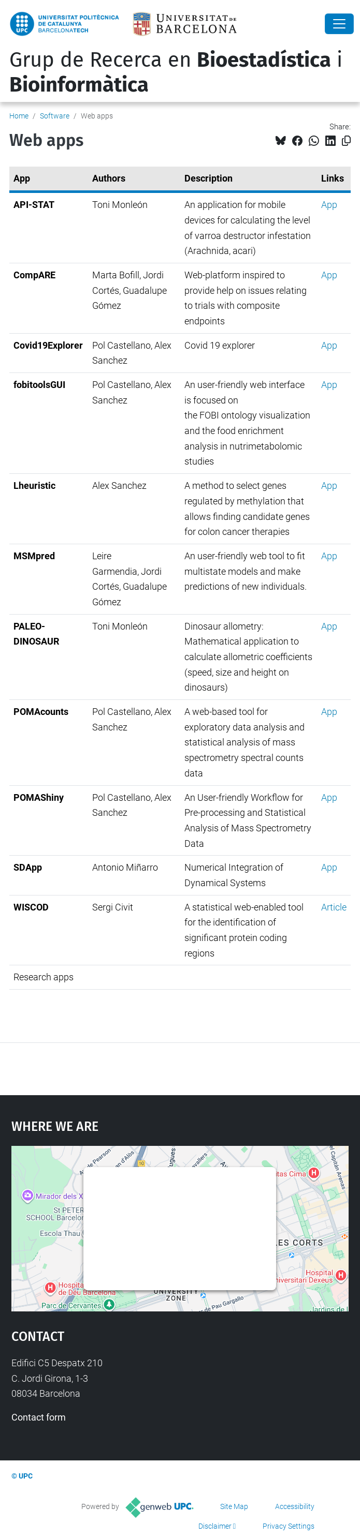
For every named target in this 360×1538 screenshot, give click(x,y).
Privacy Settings (288, 1526)
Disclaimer (215, 1526)
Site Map (234, 1506)
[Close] (339, 23)
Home (18, 116)
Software (54, 116)
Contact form (38, 1417)
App (329, 204)
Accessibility (294, 1506)
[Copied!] (346, 141)
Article (334, 907)
